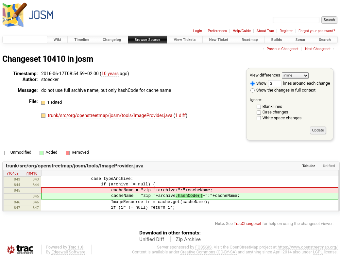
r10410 (32, 173)
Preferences (217, 31)
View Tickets (185, 40)
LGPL (318, 251)
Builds (276, 40)
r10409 (13, 173)
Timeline (81, 40)
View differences (265, 75)
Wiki (57, 40)
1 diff (180, 115)
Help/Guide (242, 31)
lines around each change (299, 83)
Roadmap (250, 40)
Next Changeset (318, 49)
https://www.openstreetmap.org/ (308, 247)
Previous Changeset (282, 49)
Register (286, 31)
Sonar (301, 40)
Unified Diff (151, 239)
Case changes (275, 112)
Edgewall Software (68, 251)
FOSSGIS (203, 247)
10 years (110, 73)
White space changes (282, 117)
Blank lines (272, 106)
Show (258, 83)
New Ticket (219, 40)
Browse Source (148, 40)
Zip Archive (188, 239)
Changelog (112, 40)
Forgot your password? (316, 31)
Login (197, 31)
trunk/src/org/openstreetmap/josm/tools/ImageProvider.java (111, 115)
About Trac (265, 31)
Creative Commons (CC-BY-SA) (208, 251)
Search (325, 40)
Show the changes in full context (282, 90)
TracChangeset (248, 223)
